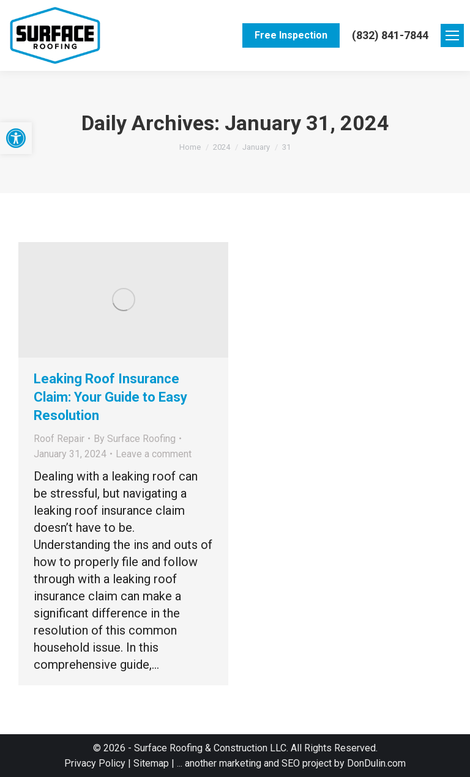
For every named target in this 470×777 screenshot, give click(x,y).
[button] (16, 138)
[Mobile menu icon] (452, 35)
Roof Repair (59, 438)
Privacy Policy (96, 763)
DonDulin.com (376, 763)
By (135, 438)
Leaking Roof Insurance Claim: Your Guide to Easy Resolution (110, 397)
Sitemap (150, 763)
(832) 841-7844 (390, 35)
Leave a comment (154, 454)
